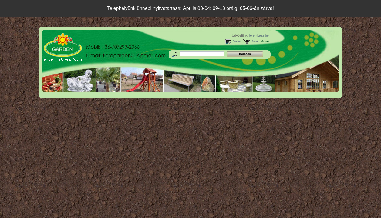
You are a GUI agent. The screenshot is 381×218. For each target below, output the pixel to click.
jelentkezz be (259, 35)
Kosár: (255, 41)
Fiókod (237, 41)
